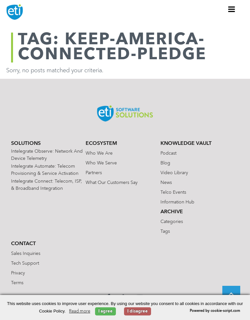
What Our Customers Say (112, 182)
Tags (165, 231)
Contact (23, 243)
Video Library (174, 173)
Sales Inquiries (25, 253)
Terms (17, 283)
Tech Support (25, 263)
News (166, 182)
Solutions (26, 143)
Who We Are (99, 153)
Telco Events (173, 192)
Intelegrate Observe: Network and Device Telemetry (47, 155)
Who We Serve (101, 163)
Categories (171, 221)
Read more (79, 311)
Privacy (18, 273)
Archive (171, 212)
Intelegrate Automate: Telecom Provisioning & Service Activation (44, 170)
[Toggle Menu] (232, 9)
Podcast (168, 153)
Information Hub (177, 202)
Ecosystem (101, 143)
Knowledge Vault (186, 143)
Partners (94, 173)
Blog (165, 163)
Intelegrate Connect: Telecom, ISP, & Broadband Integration (46, 185)
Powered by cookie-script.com (215, 311)
